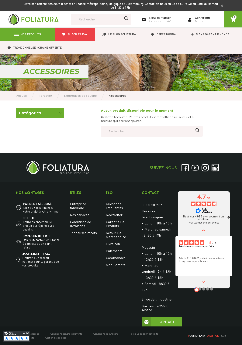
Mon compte (115, 265)
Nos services (79, 215)
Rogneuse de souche (32, 125)
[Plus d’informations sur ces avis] (228, 217)
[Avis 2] (199, 288)
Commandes (116, 258)
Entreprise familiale (78, 206)
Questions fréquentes (114, 206)
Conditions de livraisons (80, 224)
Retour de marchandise (116, 235)
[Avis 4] (207, 288)
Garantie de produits (115, 224)
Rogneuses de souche (33, 117)
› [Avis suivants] (204, 282)
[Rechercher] (101, 19)
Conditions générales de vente (66, 334)
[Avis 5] (211, 288)
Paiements (114, 251)
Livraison (113, 244)
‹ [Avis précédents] (204, 230)
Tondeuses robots (83, 233)
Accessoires (26, 132)
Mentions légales (30, 334)
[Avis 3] (203, 288)
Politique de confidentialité (144, 334)
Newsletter (114, 215)
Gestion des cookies (55, 337)
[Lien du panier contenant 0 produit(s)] (233, 19)
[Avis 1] (196, 289)
